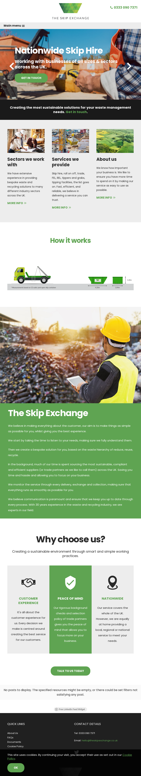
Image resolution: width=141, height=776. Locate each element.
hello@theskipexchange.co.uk (100, 740)
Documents (14, 742)
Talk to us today (70, 671)
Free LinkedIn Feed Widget (70, 709)
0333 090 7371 (123, 7)
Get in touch (31, 78)
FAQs (10, 737)
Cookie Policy (15, 746)
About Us (12, 733)
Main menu (14, 25)
